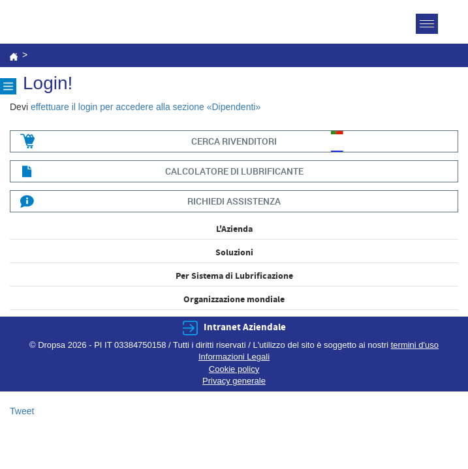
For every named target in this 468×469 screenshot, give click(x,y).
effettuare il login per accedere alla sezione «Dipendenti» (145, 107)
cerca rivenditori (234, 141)
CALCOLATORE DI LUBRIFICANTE (234, 171)
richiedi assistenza (234, 201)
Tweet (22, 411)
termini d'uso (415, 345)
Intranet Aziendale (245, 327)
